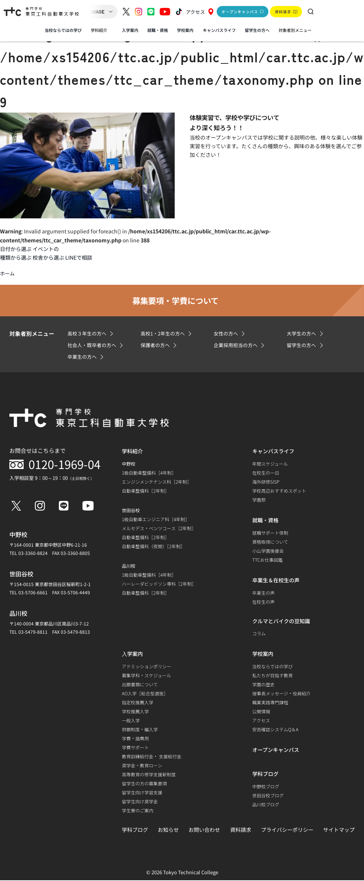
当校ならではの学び (63, 30)
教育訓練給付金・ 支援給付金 (151, 756)
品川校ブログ (265, 804)
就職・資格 (157, 30)
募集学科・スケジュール (146, 675)
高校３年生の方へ (88, 334)
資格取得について (270, 542)
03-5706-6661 (33, 593)
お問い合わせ (204, 830)
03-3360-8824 (33, 553)
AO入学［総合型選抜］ (145, 693)
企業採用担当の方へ (237, 345)
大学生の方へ (302, 334)
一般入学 (131, 720)
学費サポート (135, 747)
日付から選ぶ (15, 249)
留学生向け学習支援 (142, 792)
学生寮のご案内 (137, 810)
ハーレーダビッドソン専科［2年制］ (159, 584)
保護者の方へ (156, 345)
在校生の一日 (265, 473)
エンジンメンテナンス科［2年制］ (157, 482)
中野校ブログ (265, 786)
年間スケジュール (270, 464)
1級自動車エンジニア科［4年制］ (156, 520)
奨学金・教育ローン (142, 765)
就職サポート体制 (270, 533)
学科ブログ (135, 830)
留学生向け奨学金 (140, 801)
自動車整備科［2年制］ (145, 491)
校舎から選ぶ (48, 257)
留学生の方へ (257, 30)
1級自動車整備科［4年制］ (149, 473)
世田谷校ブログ (268, 795)
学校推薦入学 (135, 711)
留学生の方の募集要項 (144, 783)
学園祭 (259, 500)
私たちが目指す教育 (272, 675)
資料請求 (240, 830)
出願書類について (140, 684)
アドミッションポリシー (146, 666)
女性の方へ (227, 334)
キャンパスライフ (219, 30)
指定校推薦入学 (137, 702)
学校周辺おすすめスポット (279, 491)
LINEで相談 (78, 257)
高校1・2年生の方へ (165, 334)
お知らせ (168, 830)
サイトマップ (339, 830)
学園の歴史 (263, 684)
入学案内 (130, 30)
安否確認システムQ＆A (275, 729)
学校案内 (185, 30)
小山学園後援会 (268, 551)
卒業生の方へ (83, 357)
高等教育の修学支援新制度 (149, 774)
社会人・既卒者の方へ (93, 345)
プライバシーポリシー (287, 830)
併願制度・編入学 (140, 729)
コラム (259, 633)
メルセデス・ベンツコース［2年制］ (159, 529)
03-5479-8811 (33, 632)
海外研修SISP (266, 482)
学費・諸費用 (135, 738)
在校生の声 (263, 602)
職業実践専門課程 (270, 702)
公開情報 (261, 711)
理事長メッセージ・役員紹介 (281, 693)
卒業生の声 (263, 593)
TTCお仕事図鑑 (267, 560)
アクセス (200, 11)
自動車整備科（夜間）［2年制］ (153, 547)
